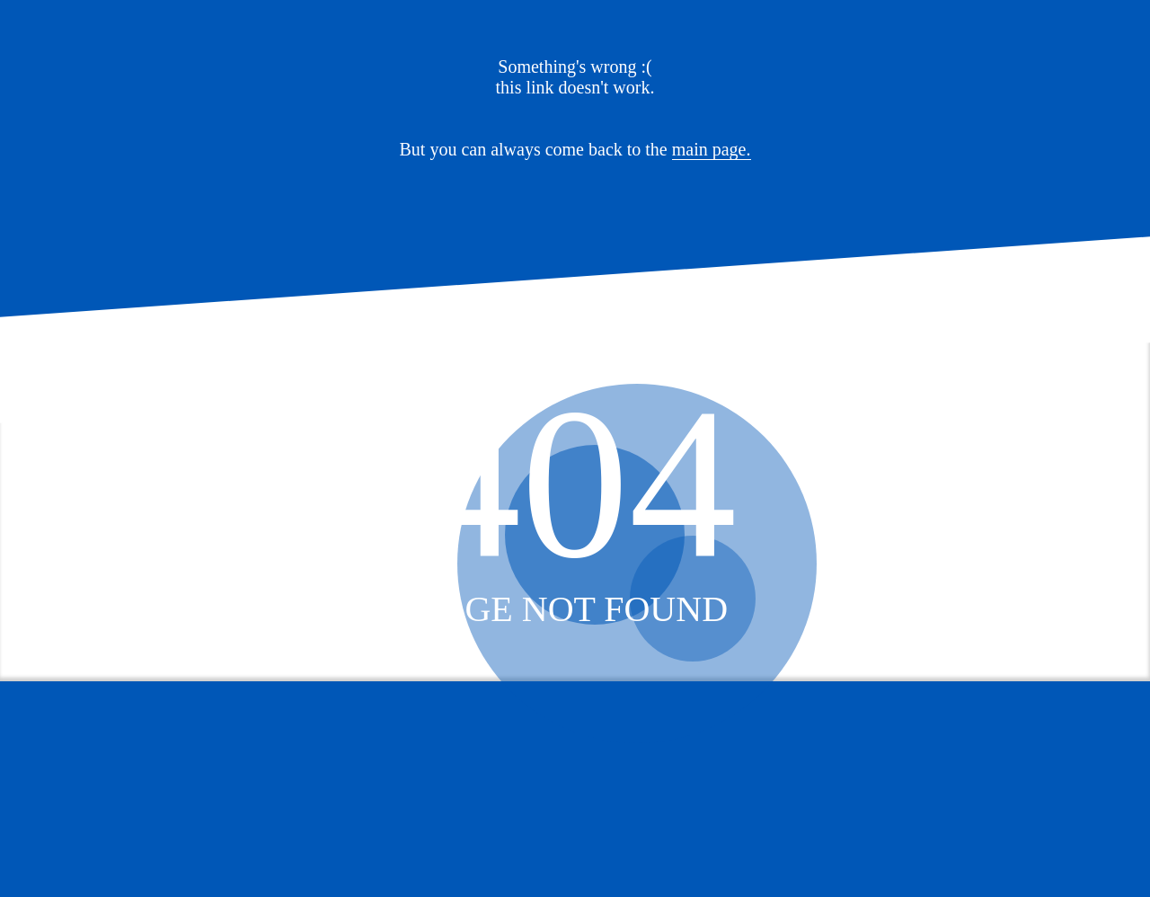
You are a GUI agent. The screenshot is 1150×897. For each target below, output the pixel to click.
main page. (711, 149)
